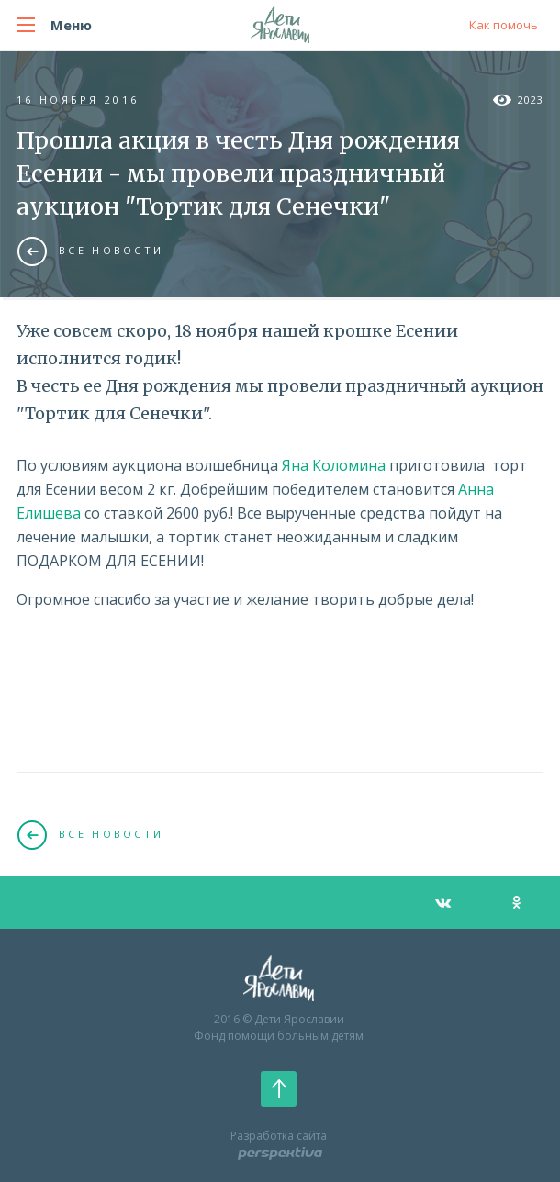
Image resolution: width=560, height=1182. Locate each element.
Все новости (90, 250)
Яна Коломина (334, 465)
